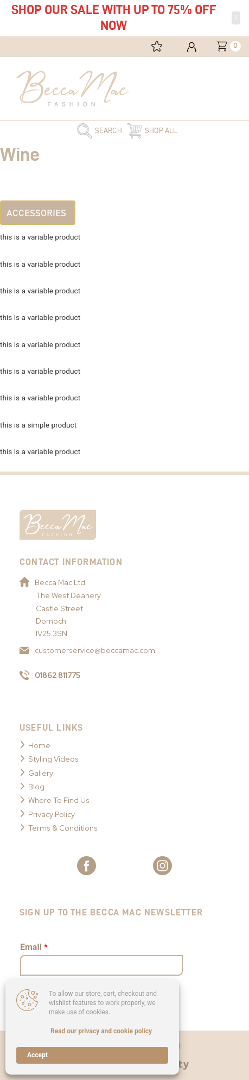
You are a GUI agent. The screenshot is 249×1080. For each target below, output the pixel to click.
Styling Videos (53, 759)
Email (34, 947)
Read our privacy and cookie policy (101, 1031)
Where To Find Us (59, 800)
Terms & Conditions (63, 828)
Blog (36, 787)
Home (39, 745)
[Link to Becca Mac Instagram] (162, 865)
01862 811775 (50, 675)
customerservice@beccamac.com (87, 650)
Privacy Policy (51, 814)
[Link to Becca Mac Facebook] (86, 865)
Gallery (40, 773)
